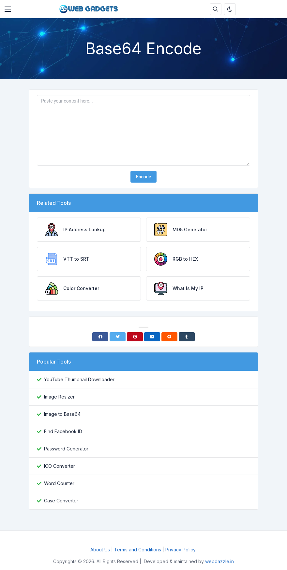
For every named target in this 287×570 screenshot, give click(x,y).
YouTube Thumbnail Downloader (79, 379)
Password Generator (66, 448)
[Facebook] (100, 336)
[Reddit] (169, 336)
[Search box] (215, 9)
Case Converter (61, 500)
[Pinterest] (135, 336)
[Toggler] (8, 9)
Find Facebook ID (63, 431)
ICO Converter (59, 466)
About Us (100, 549)
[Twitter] (118, 336)
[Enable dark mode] (230, 9)
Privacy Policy (181, 549)
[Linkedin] (152, 336)
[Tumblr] (187, 336)
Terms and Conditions (137, 549)
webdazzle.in (219, 561)
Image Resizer (59, 396)
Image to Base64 (62, 414)
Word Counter (59, 483)
